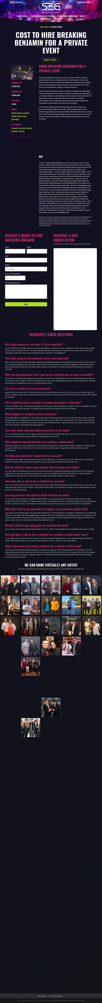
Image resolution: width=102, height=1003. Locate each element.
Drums (15, 128)
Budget (8, 265)
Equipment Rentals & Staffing (42, 16)
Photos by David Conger (77, 1000)
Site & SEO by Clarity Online (59, 1000)
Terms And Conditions (55, 996)
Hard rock (16, 116)
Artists (82, 16)
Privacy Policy (42, 996)
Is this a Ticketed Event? (13, 274)
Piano (29, 128)
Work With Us (45, 19)
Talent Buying (22, 16)
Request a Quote (50, 59)
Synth (14, 131)
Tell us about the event (13, 283)
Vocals (21, 131)
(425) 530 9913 (16, 2)
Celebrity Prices (84, 2)
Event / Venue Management (67, 16)
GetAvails (58, 19)
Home (41, 27)
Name (7, 247)
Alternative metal (20, 113)
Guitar (22, 128)
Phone (29, 247)
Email (7, 256)
